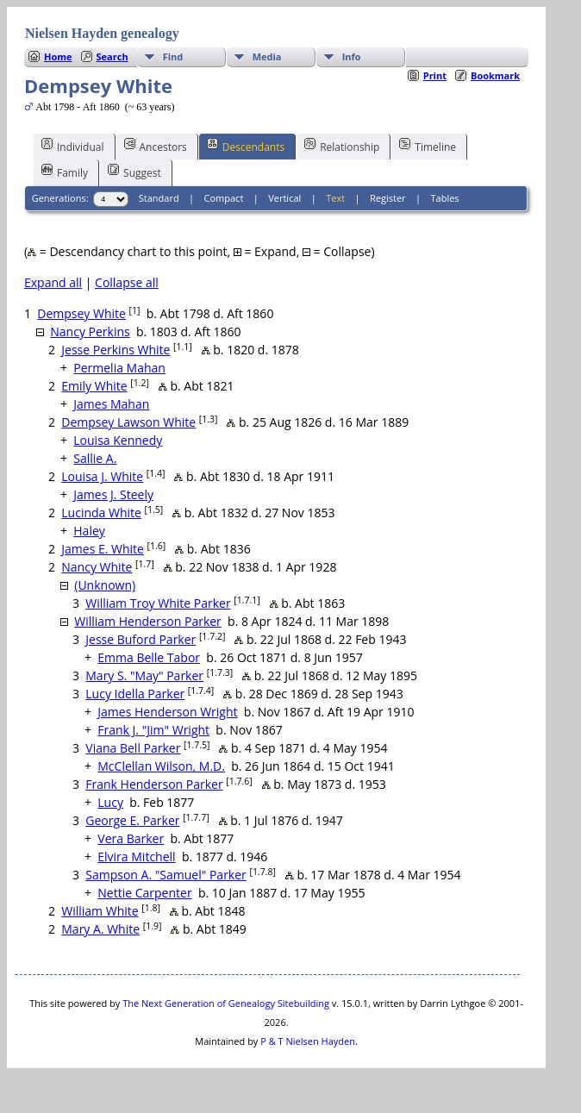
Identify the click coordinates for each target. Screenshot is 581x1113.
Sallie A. (94, 458)
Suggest (134, 171)
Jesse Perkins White (115, 349)
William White (99, 911)
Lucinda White (101, 512)
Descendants (245, 145)
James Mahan (111, 404)
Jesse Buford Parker (140, 639)
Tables (445, 197)
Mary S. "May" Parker (144, 675)
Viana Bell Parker (132, 748)
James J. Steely (113, 494)
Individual (72, 145)
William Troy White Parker (157, 603)
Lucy (110, 802)
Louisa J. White (102, 476)
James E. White (102, 549)
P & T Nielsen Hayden (307, 1041)
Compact (224, 197)
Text (335, 197)
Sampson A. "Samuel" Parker (166, 874)
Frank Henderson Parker (153, 784)
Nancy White (96, 567)
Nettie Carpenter (144, 893)
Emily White (94, 386)
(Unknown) (104, 585)
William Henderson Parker (148, 621)
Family (64, 171)
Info (351, 56)
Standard (159, 197)
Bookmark (495, 75)
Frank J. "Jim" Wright (153, 730)
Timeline (427, 145)
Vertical (284, 197)
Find (173, 56)
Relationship (341, 145)
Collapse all (127, 282)
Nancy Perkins (89, 331)
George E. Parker (132, 820)
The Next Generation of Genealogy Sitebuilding (225, 1003)
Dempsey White (81, 313)
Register (388, 197)
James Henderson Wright (167, 711)
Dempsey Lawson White (128, 422)
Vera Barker (130, 838)
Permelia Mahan (119, 368)
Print (435, 75)
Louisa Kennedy (117, 440)
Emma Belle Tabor (148, 657)
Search (112, 56)
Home (58, 56)
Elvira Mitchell (136, 856)
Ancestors (155, 145)
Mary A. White (100, 929)
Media (267, 56)
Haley (89, 530)
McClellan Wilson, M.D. (161, 766)
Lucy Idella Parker (134, 693)
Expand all (53, 282)
